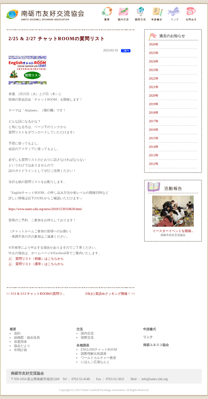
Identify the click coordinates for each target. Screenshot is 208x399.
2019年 (154, 104)
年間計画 (20, 350)
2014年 (154, 147)
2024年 (154, 61)
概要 (13, 329)
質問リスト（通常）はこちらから (39, 264)
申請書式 (149, 329)
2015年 (154, 138)
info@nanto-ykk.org (155, 379)
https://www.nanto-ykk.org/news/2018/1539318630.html (45, 209)
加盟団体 (20, 341)
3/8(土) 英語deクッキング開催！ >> (110, 293)
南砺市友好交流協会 (173, 235)
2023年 (154, 70)
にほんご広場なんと (95, 362)
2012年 (154, 164)
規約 (17, 333)
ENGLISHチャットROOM (99, 349)
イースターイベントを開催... (173, 231)
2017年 (154, 121)
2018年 (154, 112)
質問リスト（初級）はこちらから (39, 258)
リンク (148, 337)
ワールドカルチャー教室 (98, 358)
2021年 (154, 87)
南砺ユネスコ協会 (156, 345)
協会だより (22, 346)
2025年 (154, 53)
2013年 (154, 155)
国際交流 (87, 337)
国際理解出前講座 (94, 353)
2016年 (154, 129)
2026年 (154, 44)
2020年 (154, 95)
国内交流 (87, 333)
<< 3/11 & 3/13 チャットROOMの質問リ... (35, 293)
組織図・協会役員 (27, 337)
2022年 (154, 78)
